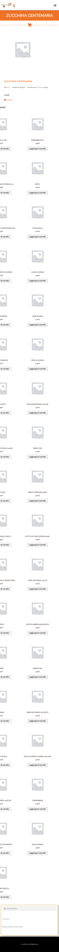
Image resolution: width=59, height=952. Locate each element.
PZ (36, 87)
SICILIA (46, 87)
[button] (54, 3)
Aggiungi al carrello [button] (37, 149)
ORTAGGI (22, 87)
